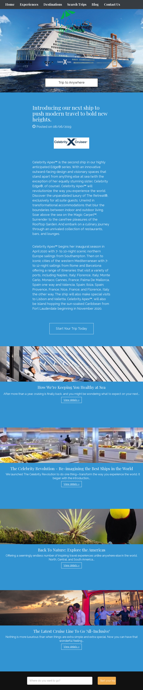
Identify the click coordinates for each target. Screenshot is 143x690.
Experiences (29, 4)
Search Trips (76, 4)
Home (10, 4)
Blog (95, 4)
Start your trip (107, 680)
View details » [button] (71, 400)
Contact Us (112, 4)
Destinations (53, 4)
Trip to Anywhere (71, 82)
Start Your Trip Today (71, 328)
